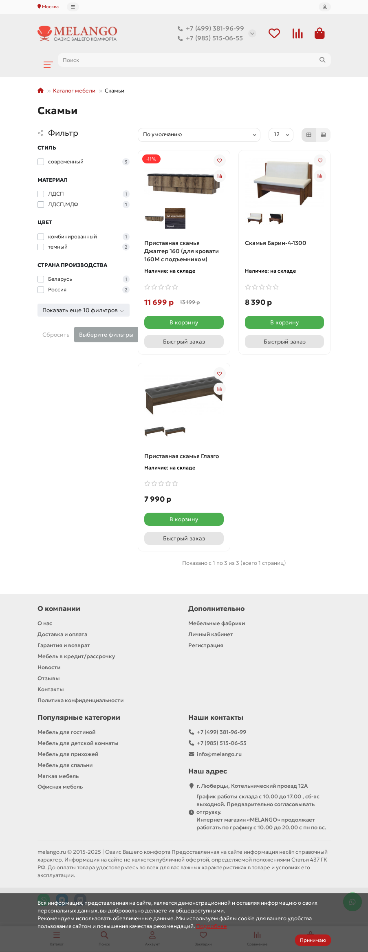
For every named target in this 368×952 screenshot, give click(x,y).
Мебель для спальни (65, 765)
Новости (48, 667)
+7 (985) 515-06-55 (208, 38)
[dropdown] (73, 6)
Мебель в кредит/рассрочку (76, 656)
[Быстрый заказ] (184, 341)
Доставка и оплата (62, 634)
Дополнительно (216, 608)
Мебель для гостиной (66, 732)
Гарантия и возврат (63, 645)
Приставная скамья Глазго (181, 456)
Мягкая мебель (58, 776)
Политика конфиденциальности (80, 700)
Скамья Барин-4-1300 (275, 243)
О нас (44, 623)
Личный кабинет (210, 634)
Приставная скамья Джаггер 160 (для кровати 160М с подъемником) (181, 251)
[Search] (194, 60)
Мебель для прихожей (67, 754)
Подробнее (211, 926)
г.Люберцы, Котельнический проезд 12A (252, 785)
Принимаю (313, 940)
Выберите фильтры (106, 334)
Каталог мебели (74, 90)
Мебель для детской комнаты (78, 743)
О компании (58, 608)
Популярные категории (78, 717)
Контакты (50, 689)
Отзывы (48, 678)
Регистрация (205, 645)
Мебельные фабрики (216, 623)
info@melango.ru (219, 754)
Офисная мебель (60, 786)
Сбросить (55, 334)
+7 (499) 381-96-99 (209, 28)
